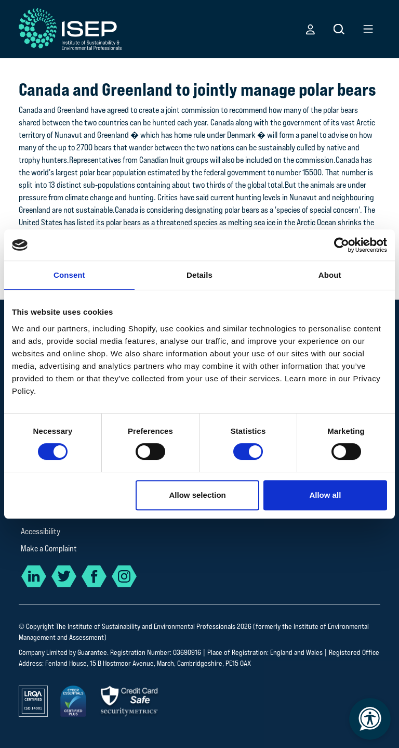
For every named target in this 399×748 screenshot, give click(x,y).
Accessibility (40, 531)
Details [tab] (199, 274)
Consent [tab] (69, 274)
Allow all (325, 495)
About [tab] (329, 274)
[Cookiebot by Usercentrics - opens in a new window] (341, 245)
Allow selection (197, 495)
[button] (310, 29)
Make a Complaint (49, 548)
